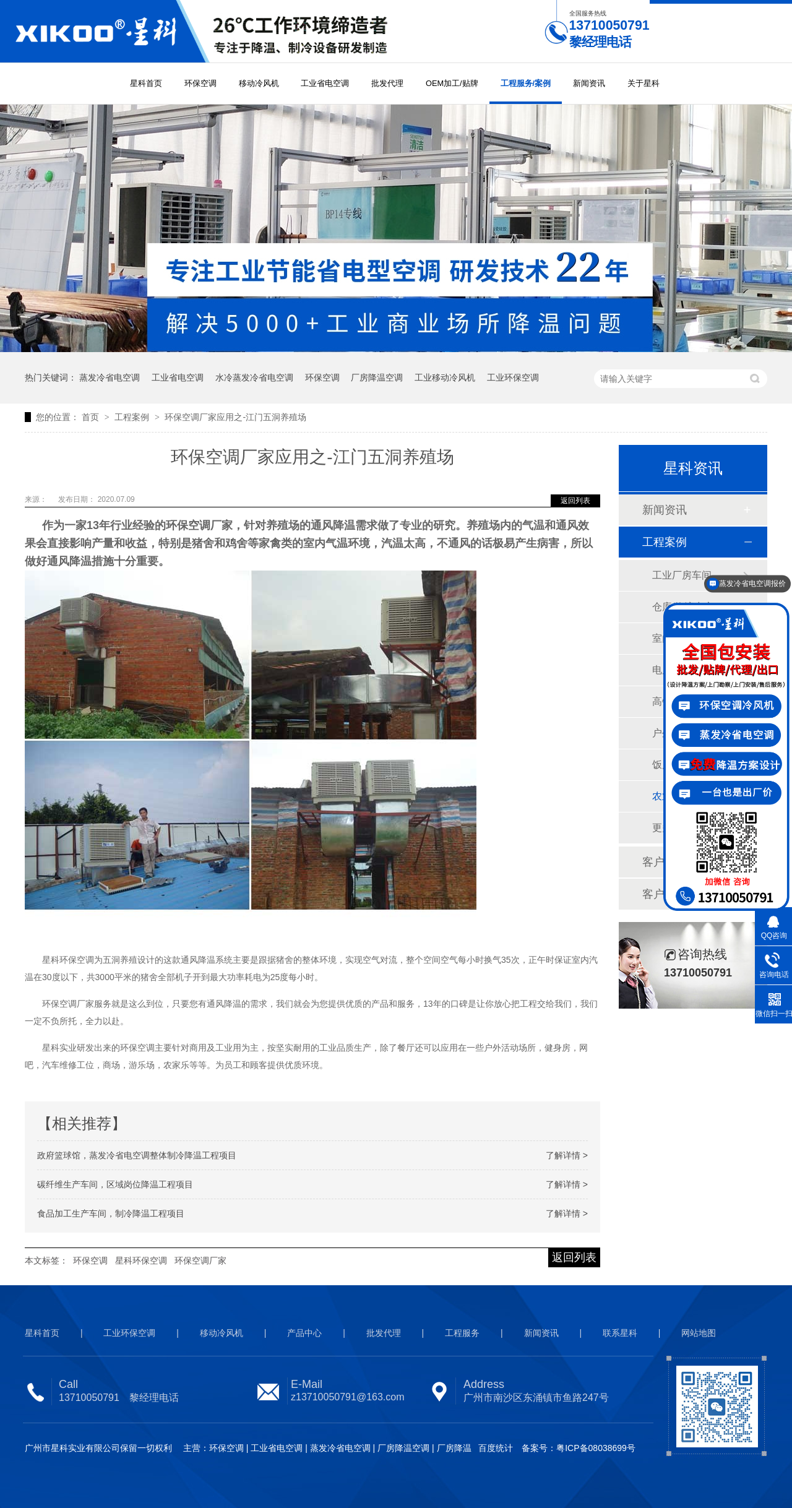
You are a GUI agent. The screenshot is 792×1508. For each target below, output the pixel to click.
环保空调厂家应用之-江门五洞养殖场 (235, 417)
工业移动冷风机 (445, 377)
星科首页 (146, 83)
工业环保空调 (513, 377)
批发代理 (387, 83)
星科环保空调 (141, 1260)
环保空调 (200, 83)
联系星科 (620, 1333)
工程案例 (133, 417)
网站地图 (698, 1333)
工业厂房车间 (682, 575)
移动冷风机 (259, 83)
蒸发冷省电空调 (109, 377)
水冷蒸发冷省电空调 (254, 377)
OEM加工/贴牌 (452, 83)
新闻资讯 (589, 83)
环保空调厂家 (200, 1260)
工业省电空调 (325, 83)
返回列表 (575, 500)
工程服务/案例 (526, 83)
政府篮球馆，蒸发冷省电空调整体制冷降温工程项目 (136, 1155)
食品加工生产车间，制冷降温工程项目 (110, 1213)
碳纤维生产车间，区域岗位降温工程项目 (115, 1184)
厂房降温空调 (377, 377)
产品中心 (304, 1333)
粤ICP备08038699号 (595, 1448)
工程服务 (462, 1333)
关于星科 (643, 83)
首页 (91, 417)
